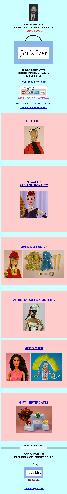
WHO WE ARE (22, 103)
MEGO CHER (34, 348)
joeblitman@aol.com (33, 81)
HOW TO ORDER (43, 103)
